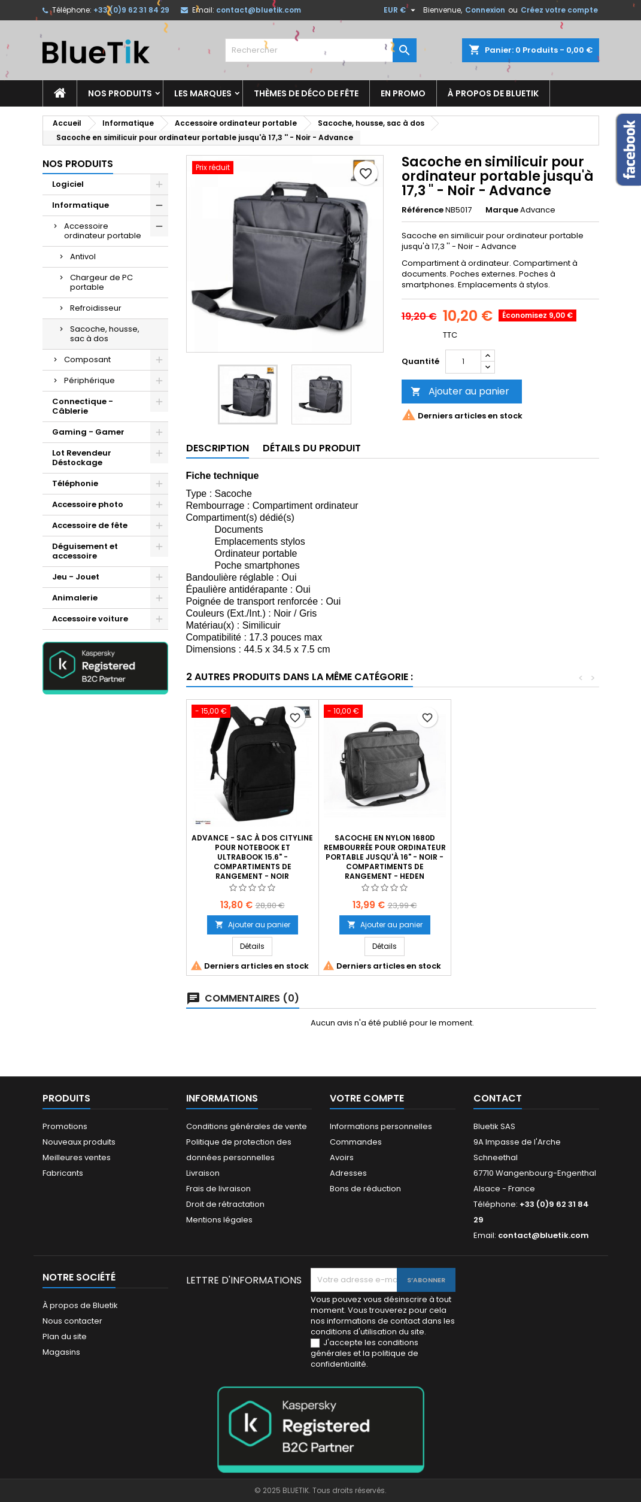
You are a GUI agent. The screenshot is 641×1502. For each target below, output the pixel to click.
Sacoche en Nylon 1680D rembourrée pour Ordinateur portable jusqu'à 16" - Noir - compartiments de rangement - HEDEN (385, 857)
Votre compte (367, 1098)
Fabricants (62, 1173)
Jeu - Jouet (75, 576)
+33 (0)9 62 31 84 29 (131, 10)
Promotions (64, 1126)
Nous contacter (72, 1321)
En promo (403, 93)
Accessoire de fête (89, 525)
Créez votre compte (559, 10)
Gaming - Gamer (88, 432)
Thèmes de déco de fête (306, 93)
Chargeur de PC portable (101, 282)
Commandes (356, 1142)
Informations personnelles (381, 1126)
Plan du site (64, 1336)
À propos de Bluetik (493, 93)
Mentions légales (219, 1219)
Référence (422, 210)
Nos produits (120, 93)
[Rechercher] (321, 50)
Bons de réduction (365, 1188)
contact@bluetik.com (258, 10)
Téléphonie (75, 483)
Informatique (80, 205)
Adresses (348, 1173)
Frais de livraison (218, 1188)
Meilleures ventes (76, 1157)
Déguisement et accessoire (85, 551)
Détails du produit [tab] (312, 448)
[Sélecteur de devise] (401, 10)
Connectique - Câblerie (82, 406)
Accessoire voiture (90, 618)
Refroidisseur (95, 308)
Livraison (203, 1173)
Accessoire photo (87, 504)
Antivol (83, 256)
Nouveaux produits (79, 1142)
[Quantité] (463, 362)
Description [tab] (217, 448)
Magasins (61, 1352)
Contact (497, 1098)
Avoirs (342, 1157)
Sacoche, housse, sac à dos (104, 333)
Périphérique (89, 380)
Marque (501, 210)
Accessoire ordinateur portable (102, 230)
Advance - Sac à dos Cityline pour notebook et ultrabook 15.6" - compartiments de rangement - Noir (252, 857)
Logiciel (68, 184)
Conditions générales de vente (246, 1126)
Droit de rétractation (225, 1204)
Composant (87, 359)
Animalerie (75, 597)
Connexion (485, 10)
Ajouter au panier (460, 391)
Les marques (203, 93)
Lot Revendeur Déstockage (81, 457)
